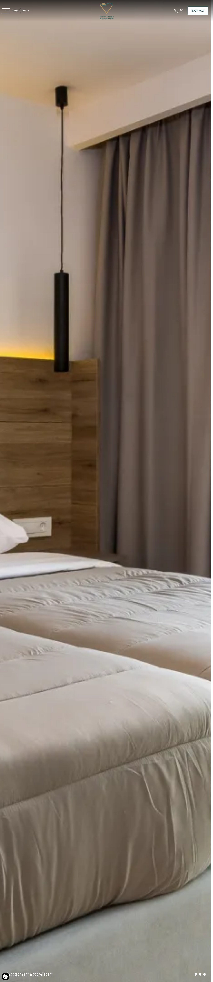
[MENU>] (11, 10)
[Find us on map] (181, 10)
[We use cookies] (5, 976)
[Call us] (176, 10)
